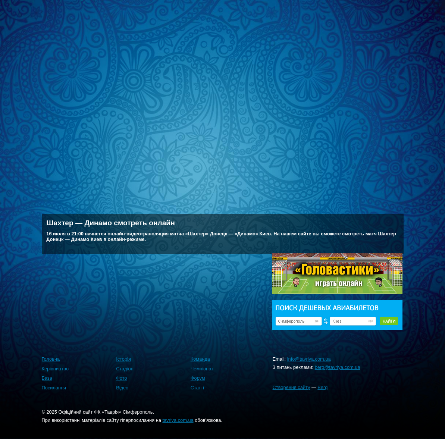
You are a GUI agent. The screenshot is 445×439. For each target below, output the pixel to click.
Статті (197, 388)
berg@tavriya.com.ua (337, 367)
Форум (198, 378)
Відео (122, 388)
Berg (322, 387)
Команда (200, 359)
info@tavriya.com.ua (309, 359)
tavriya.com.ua (177, 420)
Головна (51, 359)
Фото (121, 378)
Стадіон (125, 368)
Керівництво (55, 368)
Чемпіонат (202, 368)
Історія (123, 359)
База (47, 378)
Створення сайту (291, 387)
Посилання (54, 388)
